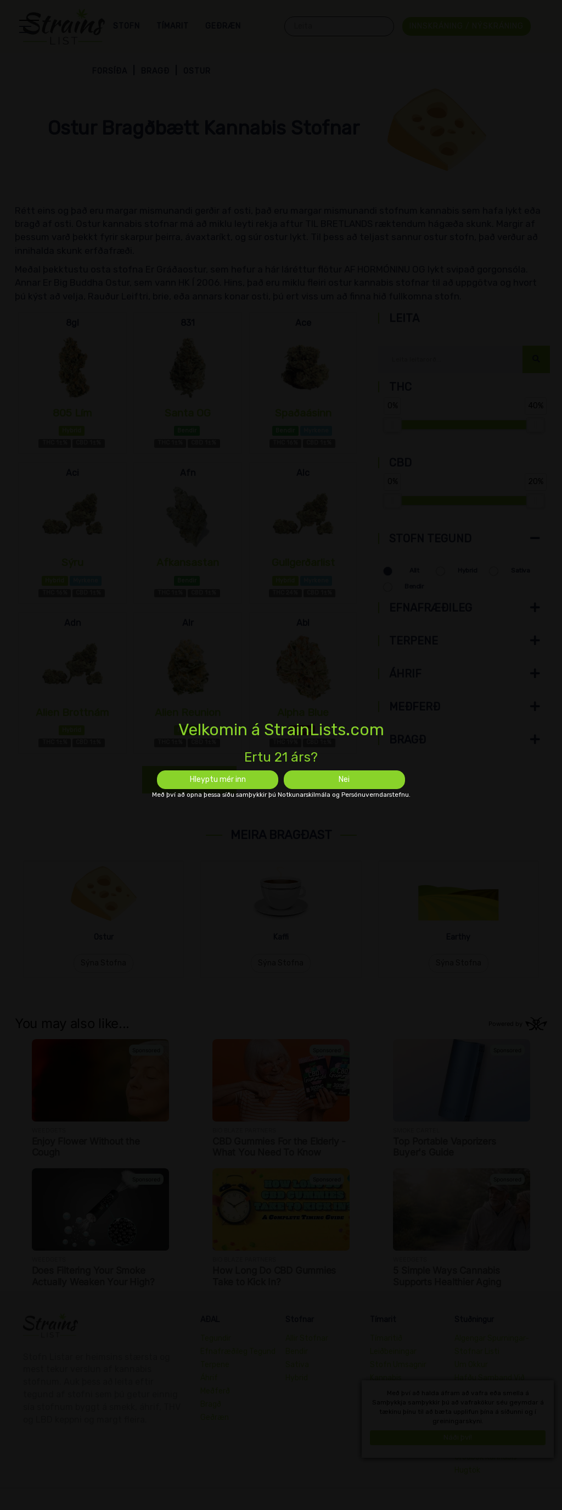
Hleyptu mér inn (218, 779)
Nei (344, 779)
